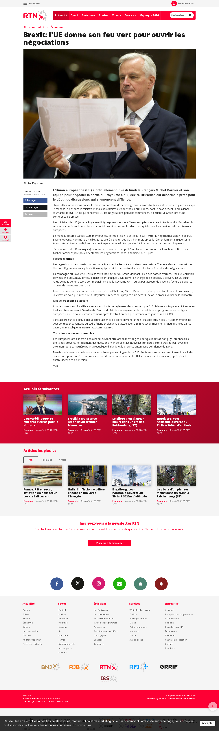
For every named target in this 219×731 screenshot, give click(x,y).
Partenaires (170, 631)
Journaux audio (30, 631)
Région (26, 610)
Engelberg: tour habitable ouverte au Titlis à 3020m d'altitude (174, 422)
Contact (169, 644)
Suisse (26, 614)
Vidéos (116, 15)
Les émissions (101, 610)
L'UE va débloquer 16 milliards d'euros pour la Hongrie (40, 422)
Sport (74, 15)
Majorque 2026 (149, 15)
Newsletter (170, 648)
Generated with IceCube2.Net (182, 698)
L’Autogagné (100, 635)
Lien (29, 214)
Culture (26, 627)
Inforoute (134, 631)
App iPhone (140, 583)
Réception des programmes (179, 614)
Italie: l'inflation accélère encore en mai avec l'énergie (86, 492)
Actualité (61, 15)
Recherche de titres (104, 618)
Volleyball (63, 622)
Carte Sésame (172, 618)
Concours (98, 644)
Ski (59, 631)
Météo (133, 622)
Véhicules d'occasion (140, 610)
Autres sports (64, 648)
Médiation (170, 635)
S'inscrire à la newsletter (110, 543)
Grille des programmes (105, 622)
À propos (169, 610)
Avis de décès (136, 640)
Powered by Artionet (156, 698)
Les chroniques (101, 614)
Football (62, 610)
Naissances (99, 627)
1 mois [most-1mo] (62, 459)
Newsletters (119, 583)
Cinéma (133, 614)
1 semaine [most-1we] (46, 459)
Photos (103, 15)
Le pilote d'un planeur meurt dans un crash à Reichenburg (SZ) (128, 422)
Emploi (133, 635)
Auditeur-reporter (182, 3)
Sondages (98, 640)
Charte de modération (176, 640)
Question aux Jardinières (106, 631)
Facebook (56, 583)
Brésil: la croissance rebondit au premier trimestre (82, 422)
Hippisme (63, 635)
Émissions (88, 15)
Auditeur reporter (32, 640)
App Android (161, 583)
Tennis (61, 640)
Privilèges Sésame (138, 618)
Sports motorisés (66, 644)
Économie (57, 27)
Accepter (208, 723)
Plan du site (62, 701)
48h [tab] (30, 459)
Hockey (62, 614)
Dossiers (27, 635)
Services (130, 15)
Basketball (63, 618)
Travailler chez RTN (174, 627)
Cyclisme (62, 627)
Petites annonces (138, 627)
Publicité (169, 622)
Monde (26, 618)
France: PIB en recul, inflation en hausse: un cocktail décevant (40, 492)
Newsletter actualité (33, 644)
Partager (30, 200)
